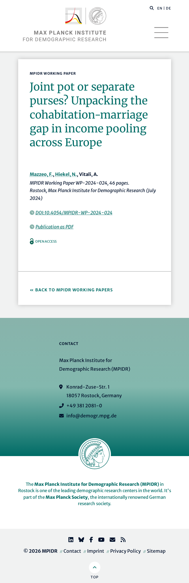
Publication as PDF (54, 227)
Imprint (95, 551)
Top (94, 577)
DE (168, 8)
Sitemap (156, 551)
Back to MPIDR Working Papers (74, 290)
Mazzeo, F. (41, 174)
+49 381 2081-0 (84, 405)
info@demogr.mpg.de (91, 416)
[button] (152, 8)
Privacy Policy (125, 551)
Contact (72, 551)
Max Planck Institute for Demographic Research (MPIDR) (96, 484)
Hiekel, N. (66, 174)
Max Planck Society (67, 497)
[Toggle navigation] (161, 32)
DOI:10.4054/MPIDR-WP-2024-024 (74, 212)
